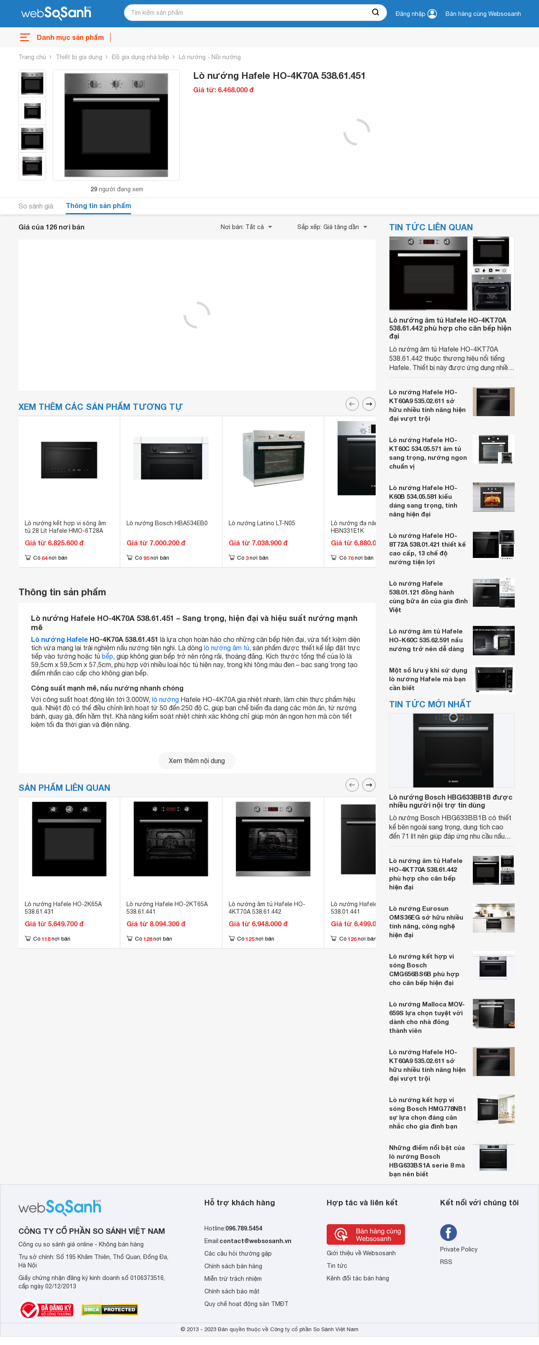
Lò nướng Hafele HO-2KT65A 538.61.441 (167, 908)
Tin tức (337, 1265)
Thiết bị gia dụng (79, 57)
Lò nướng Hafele (59, 639)
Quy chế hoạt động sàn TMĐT (246, 1304)
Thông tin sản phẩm (98, 205)
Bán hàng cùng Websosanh (483, 13)
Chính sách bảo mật (232, 1291)
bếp (107, 656)
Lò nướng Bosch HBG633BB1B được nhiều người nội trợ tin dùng (451, 801)
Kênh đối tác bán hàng (358, 1278)
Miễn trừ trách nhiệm (233, 1278)
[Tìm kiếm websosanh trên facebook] (448, 1232)
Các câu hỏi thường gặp (238, 1253)
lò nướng (165, 699)
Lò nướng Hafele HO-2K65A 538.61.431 (63, 908)
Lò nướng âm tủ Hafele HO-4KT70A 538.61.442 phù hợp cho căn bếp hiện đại (450, 328)
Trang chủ (32, 57)
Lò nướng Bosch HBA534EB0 (167, 523)
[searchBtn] (376, 13)
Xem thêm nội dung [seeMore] (197, 760)
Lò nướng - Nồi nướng (210, 57)
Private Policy (458, 1249)
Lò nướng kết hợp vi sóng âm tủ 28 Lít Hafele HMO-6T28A (65, 527)
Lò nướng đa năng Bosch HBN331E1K (366, 527)
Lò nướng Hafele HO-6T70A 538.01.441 (369, 908)
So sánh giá (35, 206)
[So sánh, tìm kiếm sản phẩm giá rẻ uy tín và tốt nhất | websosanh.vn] (56, 14)
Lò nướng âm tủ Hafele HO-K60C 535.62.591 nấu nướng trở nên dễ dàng (426, 639)
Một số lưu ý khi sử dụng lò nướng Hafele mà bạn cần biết (428, 678)
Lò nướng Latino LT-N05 (262, 523)
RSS (446, 1262)
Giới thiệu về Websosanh (361, 1253)
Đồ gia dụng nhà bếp (140, 57)
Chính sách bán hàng (233, 1266)
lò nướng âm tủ (226, 648)
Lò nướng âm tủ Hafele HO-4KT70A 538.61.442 (267, 908)
